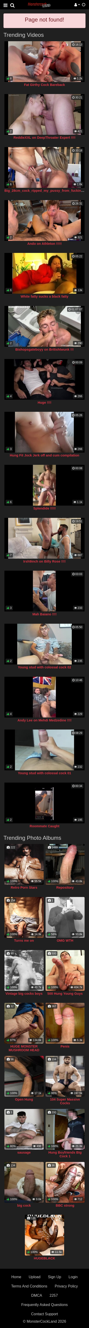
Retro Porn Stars (24, 887)
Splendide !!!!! (44, 508)
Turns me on (24, 940)
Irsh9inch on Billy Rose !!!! (44, 561)
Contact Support (44, 1314)
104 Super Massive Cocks (65, 1101)
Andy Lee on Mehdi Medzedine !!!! (44, 720)
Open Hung (24, 1099)
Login (73, 1277)
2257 (53, 1295)
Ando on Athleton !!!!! (44, 243)
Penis (65, 1046)
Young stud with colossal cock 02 (44, 667)
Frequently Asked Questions (44, 1305)
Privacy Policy (66, 1286)
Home (16, 1277)
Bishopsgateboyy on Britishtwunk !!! (44, 349)
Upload (34, 1277)
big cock (24, 1205)
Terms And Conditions (29, 1286)
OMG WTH (65, 940)
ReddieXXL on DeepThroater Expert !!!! (44, 137)
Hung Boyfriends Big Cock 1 (65, 1154)
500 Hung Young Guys (65, 993)
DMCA (36, 1295)
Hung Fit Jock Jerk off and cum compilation (44, 455)
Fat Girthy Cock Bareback (44, 85)
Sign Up (54, 1277)
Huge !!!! (44, 402)
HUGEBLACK (44, 1258)
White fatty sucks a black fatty (45, 296)
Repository (65, 887)
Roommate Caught (44, 826)
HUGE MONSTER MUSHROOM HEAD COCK (24, 1050)
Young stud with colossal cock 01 (44, 773)
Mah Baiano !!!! (45, 614)
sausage (24, 1152)
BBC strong (65, 1205)
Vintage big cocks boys (24, 993)
